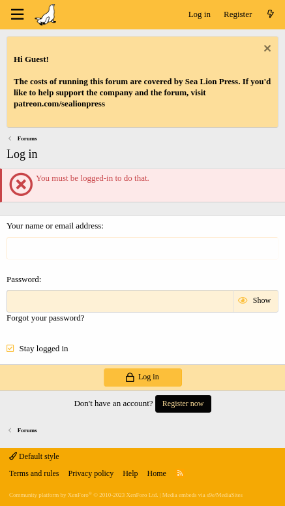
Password (23, 279)
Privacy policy (90, 473)
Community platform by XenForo (83, 495)
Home (156, 473)
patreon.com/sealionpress (59, 103)
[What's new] (270, 14)
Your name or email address (54, 225)
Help (130, 473)
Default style (34, 456)
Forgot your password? (46, 318)
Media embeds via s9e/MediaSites (202, 495)
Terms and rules (34, 473)
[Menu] (17, 14)
